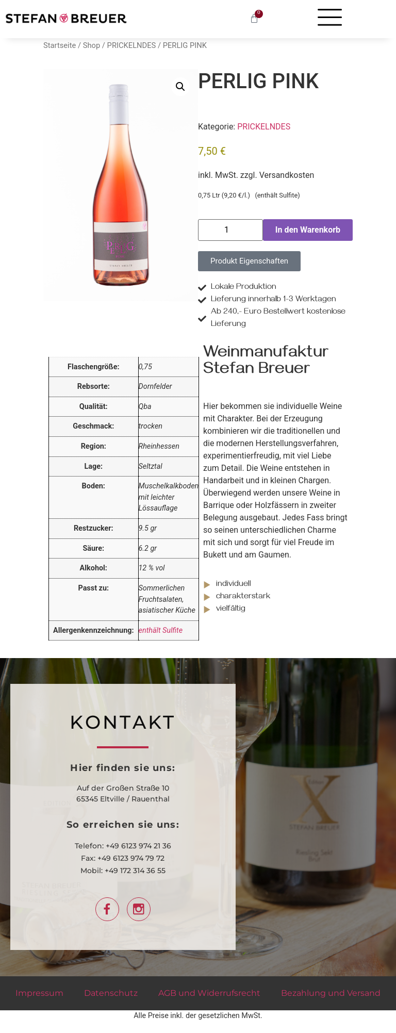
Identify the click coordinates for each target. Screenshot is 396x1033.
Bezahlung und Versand (331, 993)
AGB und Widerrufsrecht (209, 993)
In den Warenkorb (307, 230)
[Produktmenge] (230, 230)
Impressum (39, 993)
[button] (180, 86)
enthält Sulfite (161, 630)
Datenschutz (111, 993)
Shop (92, 45)
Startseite (59, 45)
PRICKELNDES (131, 45)
